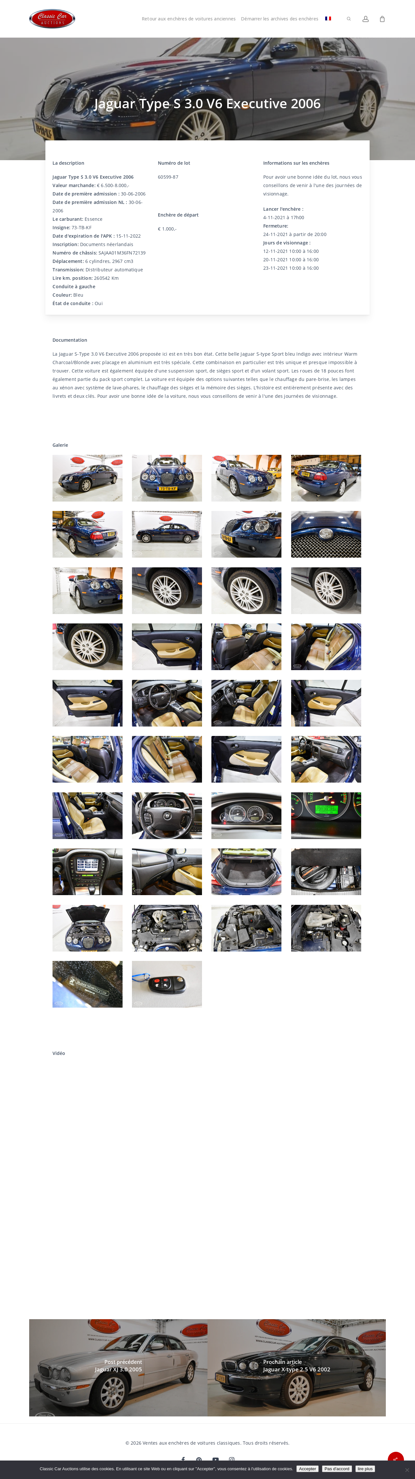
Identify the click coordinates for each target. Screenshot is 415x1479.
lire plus (365, 1468)
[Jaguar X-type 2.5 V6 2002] (297, 1367)
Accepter (307, 1468)
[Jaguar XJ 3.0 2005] (118, 1367)
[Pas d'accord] (407, 1470)
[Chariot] (382, 18)
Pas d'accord (337, 1468)
